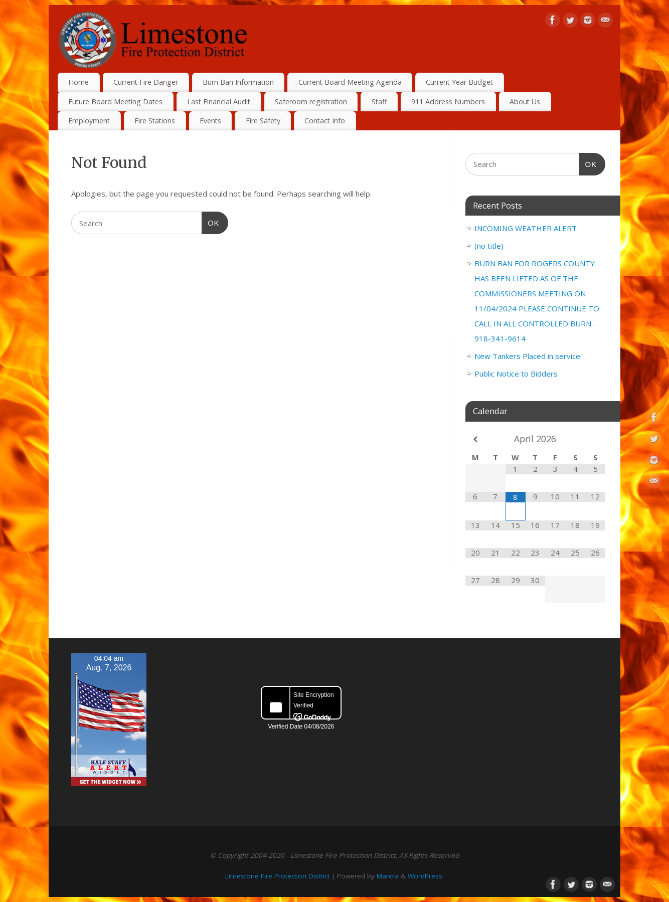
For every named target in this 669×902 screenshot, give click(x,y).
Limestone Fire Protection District (277, 875)
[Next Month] (595, 439)
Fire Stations (154, 120)
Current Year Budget (459, 82)
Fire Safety (263, 120)
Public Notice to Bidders (516, 374)
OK (211, 221)
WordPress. (426, 875)
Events (210, 120)
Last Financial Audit (218, 101)
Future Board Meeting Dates (115, 101)
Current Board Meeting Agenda (350, 82)
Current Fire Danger (145, 82)
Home (78, 82)
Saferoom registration (311, 101)
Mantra (388, 875)
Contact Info (324, 120)
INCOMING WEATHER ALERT (525, 228)
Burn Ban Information (238, 82)
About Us (525, 101)
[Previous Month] (475, 439)
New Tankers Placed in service (527, 356)
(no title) (489, 246)
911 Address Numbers (448, 101)
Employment (89, 120)
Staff (379, 101)
